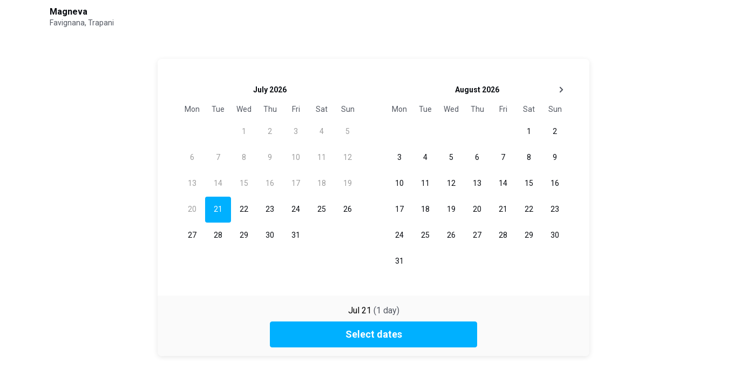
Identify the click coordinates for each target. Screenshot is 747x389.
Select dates (373, 334)
